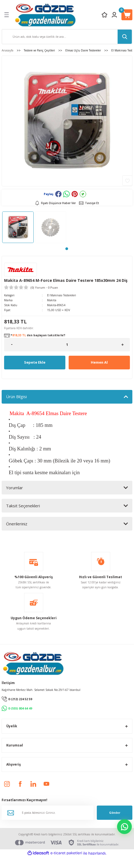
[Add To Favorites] (127, 180)
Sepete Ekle (34, 362)
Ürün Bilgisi (16, 396)
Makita (51, 300)
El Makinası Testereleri (61, 295)
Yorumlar (14, 487)
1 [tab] (66, 248)
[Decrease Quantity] (11, 344)
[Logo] (45, 14)
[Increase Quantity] (122, 344)
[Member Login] (114, 14)
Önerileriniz (16, 523)
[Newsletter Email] (48, 813)
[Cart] (126, 14)
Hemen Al (99, 362)
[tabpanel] (18, 227)
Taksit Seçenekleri (23, 505)
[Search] (67, 37)
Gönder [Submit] (114, 813)
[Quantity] (67, 344)
